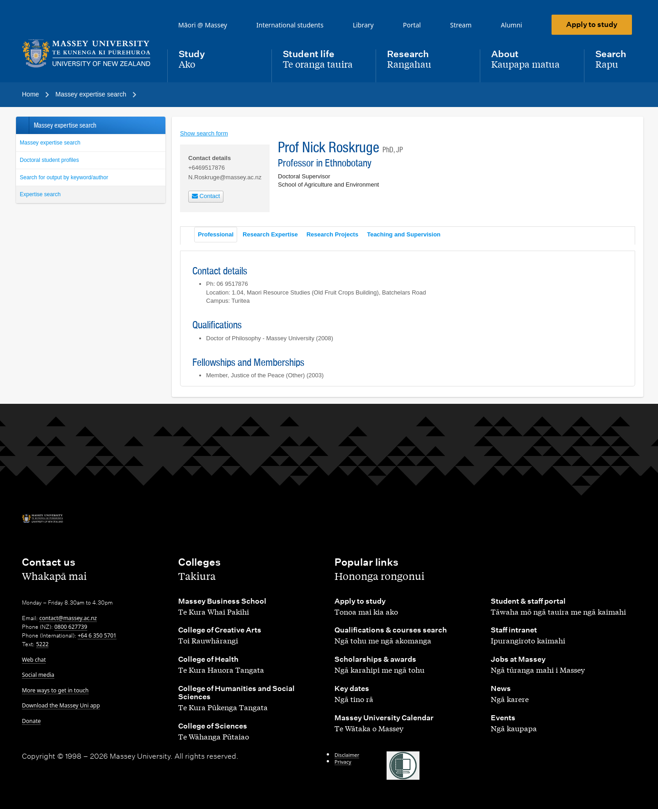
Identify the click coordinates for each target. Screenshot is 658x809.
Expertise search (40, 194)
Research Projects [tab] (332, 234)
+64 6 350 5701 (97, 635)
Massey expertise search (50, 142)
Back (22, 125)
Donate (31, 721)
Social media (38, 675)
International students (290, 25)
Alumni (511, 25)
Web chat (34, 660)
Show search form (204, 133)
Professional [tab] (215, 234)
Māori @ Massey (202, 25)
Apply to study (591, 24)
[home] (87, 53)
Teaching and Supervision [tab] (403, 234)
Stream (461, 25)
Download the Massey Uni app (61, 705)
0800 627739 (70, 627)
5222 (42, 644)
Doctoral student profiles (49, 160)
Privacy (342, 761)
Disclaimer (346, 754)
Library (363, 25)
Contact (206, 196)
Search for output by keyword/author (64, 177)
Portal (412, 25)
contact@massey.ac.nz (68, 618)
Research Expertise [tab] (270, 234)
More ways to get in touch (55, 690)
